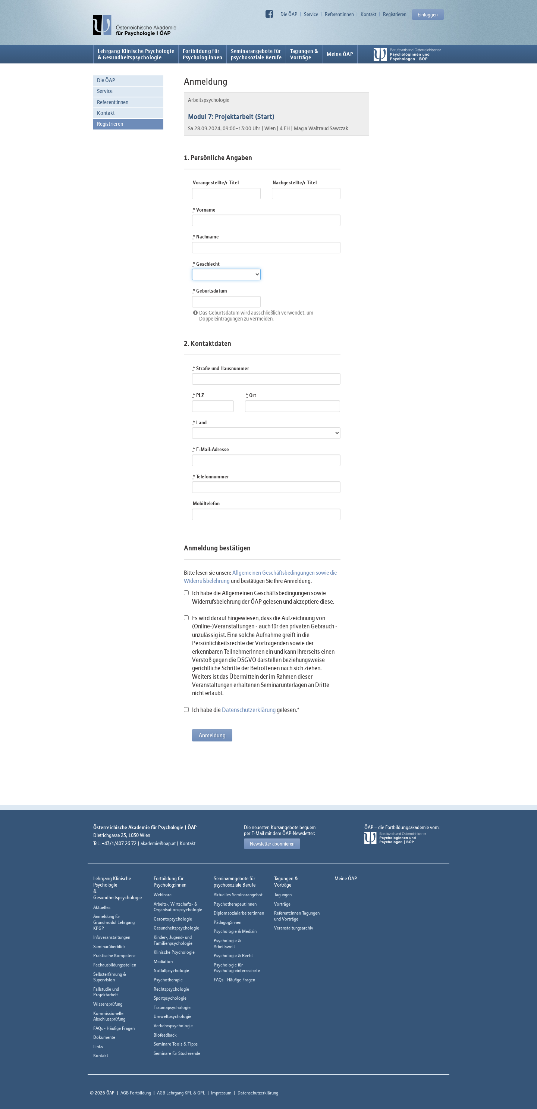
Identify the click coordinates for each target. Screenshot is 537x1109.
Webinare (163, 894)
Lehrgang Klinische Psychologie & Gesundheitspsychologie (136, 54)
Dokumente (104, 1037)
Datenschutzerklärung (249, 709)
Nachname (206, 237)
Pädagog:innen (227, 922)
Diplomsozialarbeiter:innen (239, 913)
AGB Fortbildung (135, 1093)
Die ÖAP (288, 14)
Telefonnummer (211, 476)
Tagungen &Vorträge (304, 54)
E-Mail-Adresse (211, 449)
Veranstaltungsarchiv (293, 928)
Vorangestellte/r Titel (216, 182)
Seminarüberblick (109, 946)
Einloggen (428, 15)
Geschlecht (206, 264)
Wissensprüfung (107, 1004)
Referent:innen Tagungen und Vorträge (297, 916)
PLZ (198, 395)
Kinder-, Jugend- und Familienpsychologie (173, 940)
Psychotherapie (168, 980)
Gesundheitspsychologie (176, 928)
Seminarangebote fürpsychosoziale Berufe (256, 54)
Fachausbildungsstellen (114, 965)
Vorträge (282, 904)
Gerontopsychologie (173, 919)
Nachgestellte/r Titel (295, 182)
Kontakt (368, 14)
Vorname (204, 210)
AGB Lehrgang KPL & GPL (181, 1093)
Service (311, 14)
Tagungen (283, 894)
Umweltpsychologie (172, 1016)
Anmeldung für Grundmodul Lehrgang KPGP (114, 922)
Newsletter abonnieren (272, 844)
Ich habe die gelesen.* (241, 709)
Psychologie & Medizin (235, 931)
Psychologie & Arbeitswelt (227, 943)
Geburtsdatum (210, 291)
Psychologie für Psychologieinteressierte (237, 968)
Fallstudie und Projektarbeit (106, 992)
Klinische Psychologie (174, 952)
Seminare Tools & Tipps (176, 1044)
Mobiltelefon (206, 503)
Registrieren (394, 14)
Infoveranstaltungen (111, 937)
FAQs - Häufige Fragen (114, 1028)
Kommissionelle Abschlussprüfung (109, 1016)
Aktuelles (101, 907)
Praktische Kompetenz (114, 955)
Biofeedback (165, 1035)
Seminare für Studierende (177, 1053)
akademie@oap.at (158, 843)
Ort (251, 395)
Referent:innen (339, 14)
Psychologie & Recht (233, 955)
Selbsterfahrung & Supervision (109, 977)
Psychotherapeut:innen (235, 904)
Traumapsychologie (172, 1007)
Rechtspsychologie (171, 989)
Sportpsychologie (170, 998)
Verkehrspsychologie (173, 1025)
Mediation (163, 961)
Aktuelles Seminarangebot (238, 894)
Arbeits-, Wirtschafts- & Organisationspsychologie (178, 907)
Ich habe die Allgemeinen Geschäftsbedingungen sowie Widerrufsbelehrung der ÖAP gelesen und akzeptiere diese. (259, 597)
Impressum (221, 1093)
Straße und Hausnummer (221, 368)
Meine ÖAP (340, 54)
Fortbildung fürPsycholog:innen (203, 54)
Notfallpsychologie (171, 970)
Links (98, 1046)
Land (200, 422)
